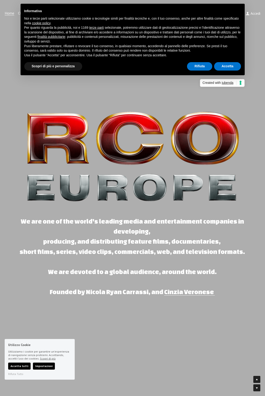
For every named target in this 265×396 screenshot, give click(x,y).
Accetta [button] (227, 66)
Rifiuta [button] (199, 66)
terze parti (96, 27)
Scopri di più (48, 358)
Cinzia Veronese (189, 291)
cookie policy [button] (41, 23)
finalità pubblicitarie (51, 37)
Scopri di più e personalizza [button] (53, 66)
